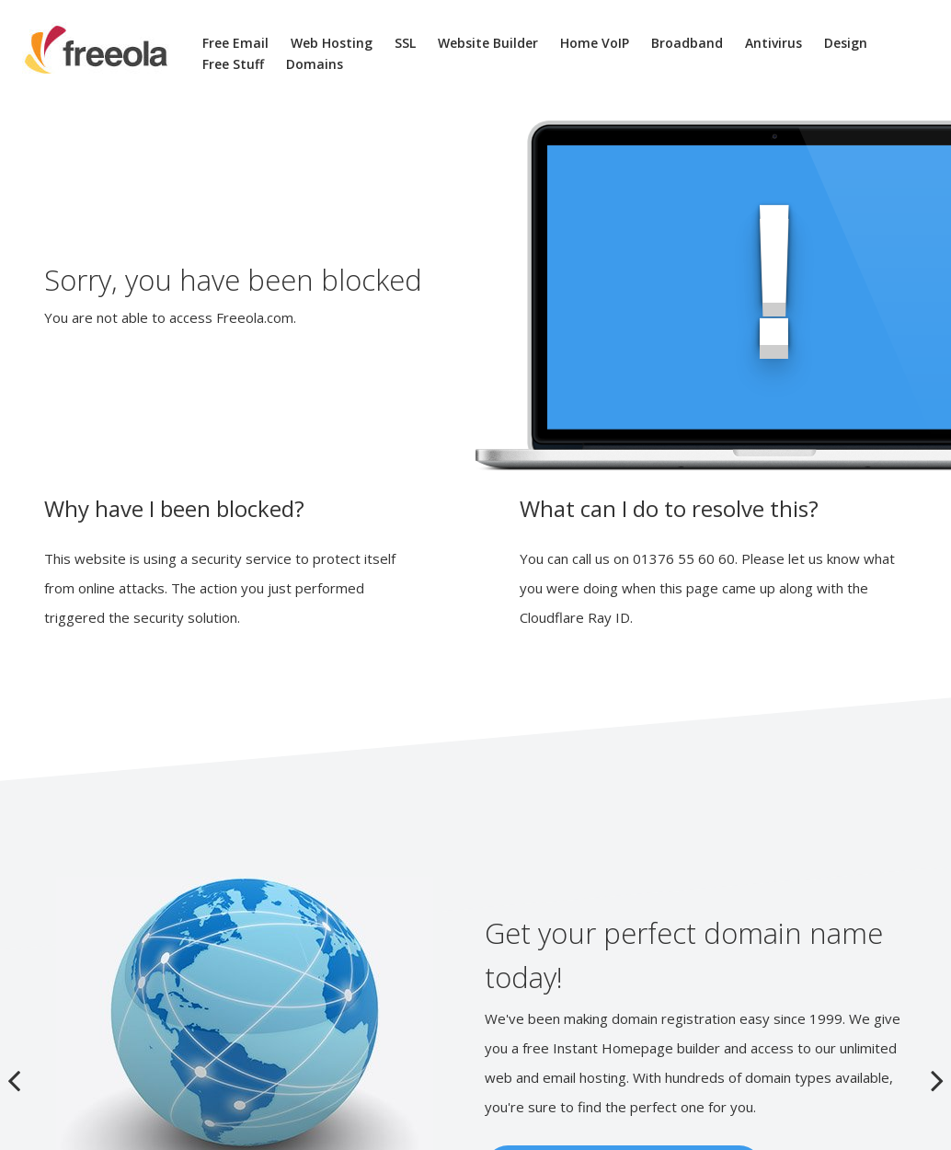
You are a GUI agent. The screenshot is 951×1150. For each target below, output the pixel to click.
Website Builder (488, 43)
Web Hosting (331, 43)
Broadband (687, 43)
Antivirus (773, 43)
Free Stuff (233, 64)
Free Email (235, 43)
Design (845, 43)
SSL (405, 43)
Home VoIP (594, 43)
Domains (314, 64)
